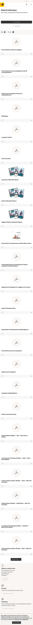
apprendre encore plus (7, 593)
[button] (16, 622)
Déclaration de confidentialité (21, 619)
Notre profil (4, 578)
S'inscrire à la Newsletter (7, 608)
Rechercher (16, 22)
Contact (4, 580)
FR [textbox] (26, 1)
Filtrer (16, 26)
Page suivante (16, 559)
